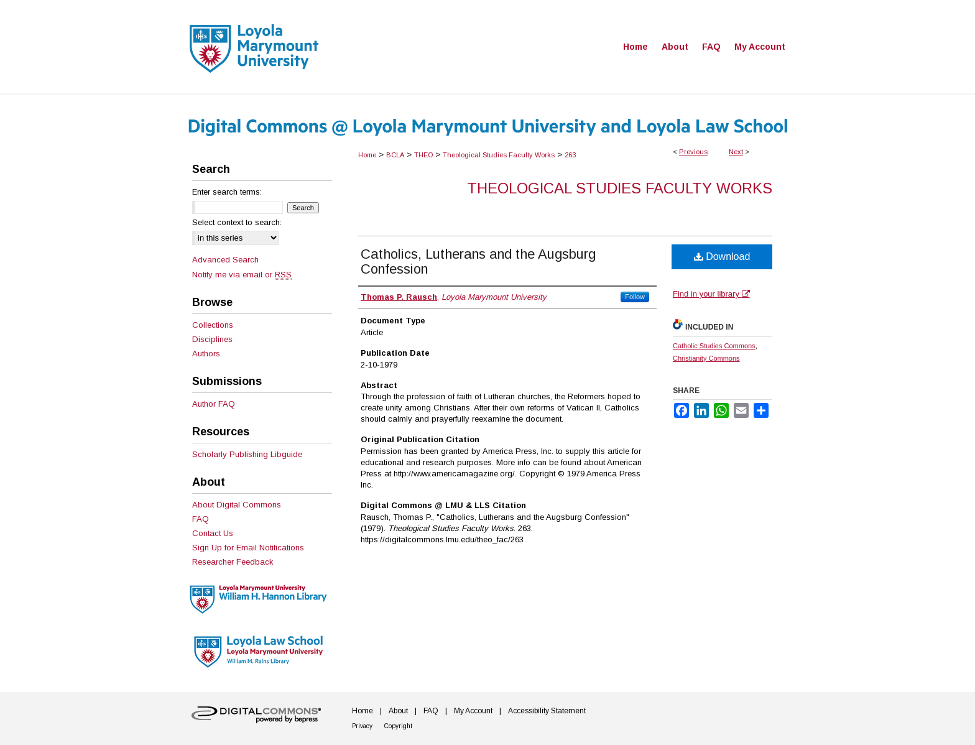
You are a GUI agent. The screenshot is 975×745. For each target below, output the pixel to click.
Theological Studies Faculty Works (499, 155)
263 (570, 155)
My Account (473, 710)
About (398, 710)
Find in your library (711, 293)
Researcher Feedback (233, 562)
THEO (423, 155)
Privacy (362, 726)
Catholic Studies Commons (714, 345)
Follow (635, 296)
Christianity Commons (706, 358)
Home (367, 155)
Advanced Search (225, 259)
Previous (693, 151)
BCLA (395, 155)
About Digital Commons (236, 504)
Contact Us (212, 533)
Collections (212, 325)
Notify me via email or (242, 274)
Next (736, 151)
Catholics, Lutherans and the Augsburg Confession (478, 261)
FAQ (200, 519)
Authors (206, 353)
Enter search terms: (227, 192)
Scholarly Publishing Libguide (247, 454)
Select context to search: (237, 222)
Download (722, 256)
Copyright (398, 726)
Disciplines (212, 339)
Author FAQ (213, 404)
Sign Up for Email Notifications (248, 547)
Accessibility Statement (547, 710)
